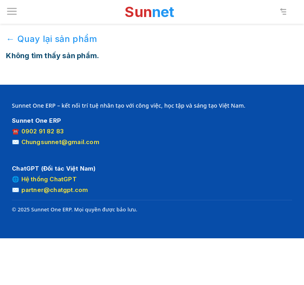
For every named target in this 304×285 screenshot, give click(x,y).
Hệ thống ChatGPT (49, 179)
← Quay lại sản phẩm (51, 39)
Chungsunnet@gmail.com (60, 142)
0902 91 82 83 (42, 131)
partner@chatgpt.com (54, 190)
